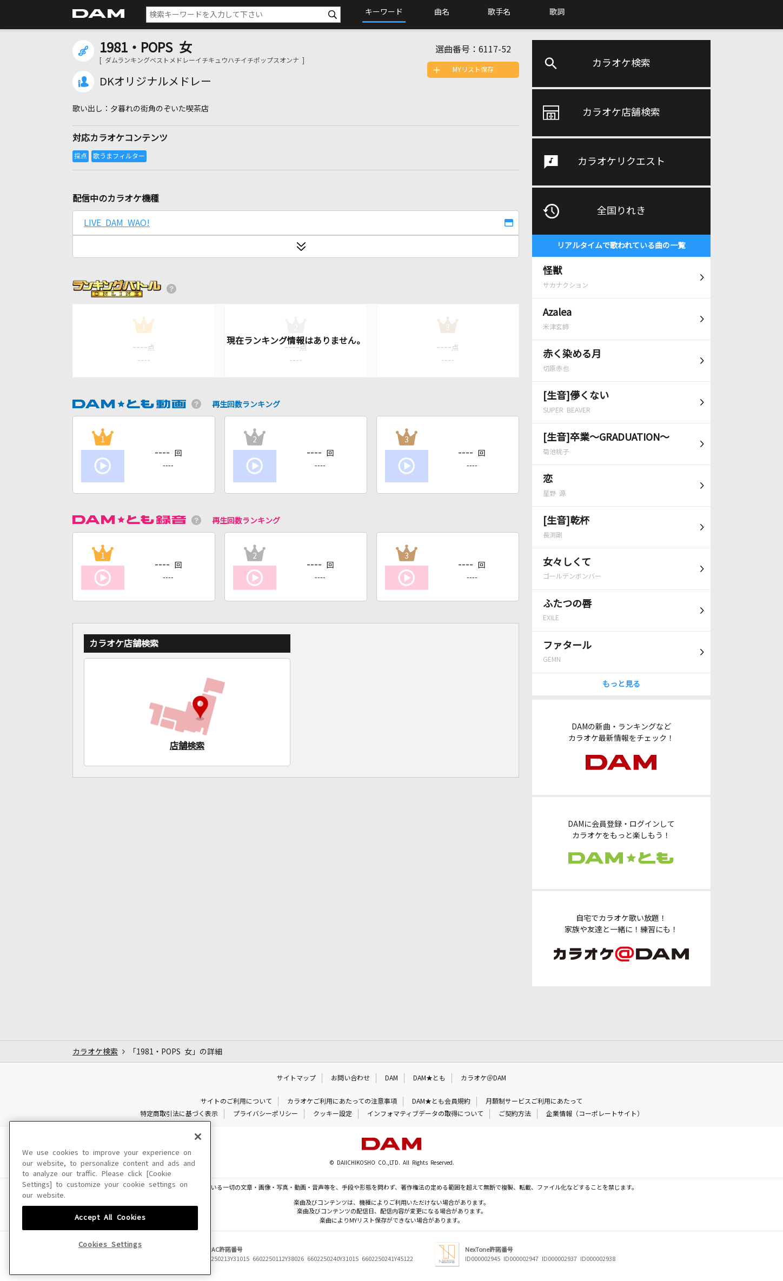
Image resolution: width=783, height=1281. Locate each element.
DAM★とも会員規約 (441, 1101)
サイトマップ (296, 1078)
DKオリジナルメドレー (155, 81)
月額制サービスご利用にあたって (534, 1101)
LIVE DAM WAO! (117, 222)
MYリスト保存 (473, 70)
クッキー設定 (332, 1114)
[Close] (198, 1167)
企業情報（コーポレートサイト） (594, 1114)
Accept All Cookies (110, 1248)
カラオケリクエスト (621, 162)
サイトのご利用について (236, 1101)
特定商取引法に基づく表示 (179, 1114)
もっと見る (621, 684)
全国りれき (621, 211)
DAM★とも (429, 1078)
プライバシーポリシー (265, 1114)
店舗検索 (187, 745)
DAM (391, 1078)
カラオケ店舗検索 (621, 112)
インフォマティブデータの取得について (425, 1114)
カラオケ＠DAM (483, 1078)
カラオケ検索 (621, 63)
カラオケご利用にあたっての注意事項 (342, 1101)
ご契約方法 (515, 1114)
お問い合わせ (350, 1078)
